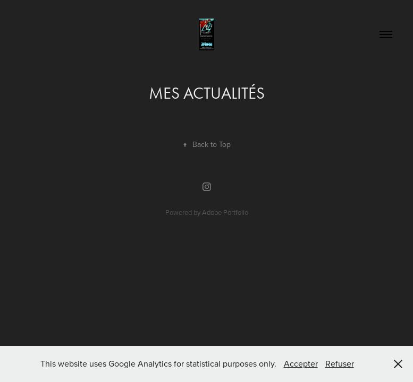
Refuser (339, 363)
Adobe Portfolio (225, 212)
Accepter (301, 363)
